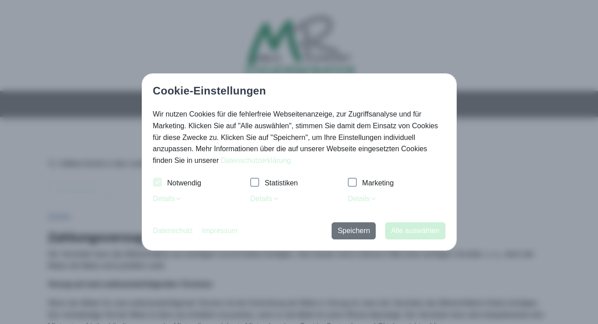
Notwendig (177, 183)
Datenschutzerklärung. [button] (257, 160)
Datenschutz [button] (173, 230)
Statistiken (274, 183)
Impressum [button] (220, 230)
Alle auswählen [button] (415, 230)
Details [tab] (167, 198)
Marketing (371, 183)
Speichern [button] (353, 230)
